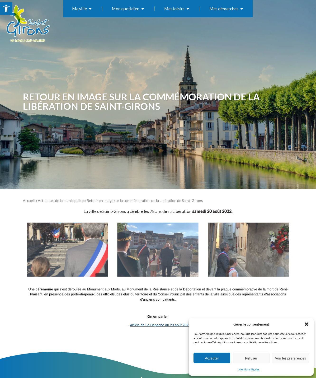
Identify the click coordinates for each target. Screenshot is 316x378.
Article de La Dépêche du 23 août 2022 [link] (160, 325)
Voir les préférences (290, 358)
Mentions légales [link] (249, 369)
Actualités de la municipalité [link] (61, 200)
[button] (306, 324)
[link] (6, 8)
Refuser (251, 358)
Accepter (212, 358)
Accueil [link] (29, 200)
